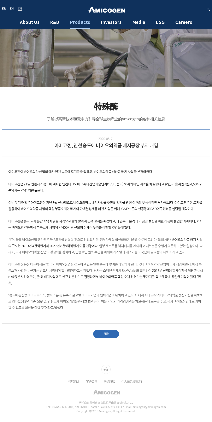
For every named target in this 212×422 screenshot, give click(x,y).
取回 (208, 9)
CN (20, 8)
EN (12, 8)
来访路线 (109, 381)
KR (4, 8)
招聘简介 (74, 381)
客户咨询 (91, 381)
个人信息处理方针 (132, 381)
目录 (106, 334)
